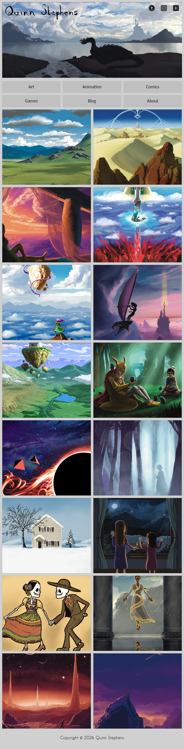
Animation (92, 87)
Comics (152, 87)
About (152, 101)
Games (31, 101)
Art (31, 87)
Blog (92, 101)
